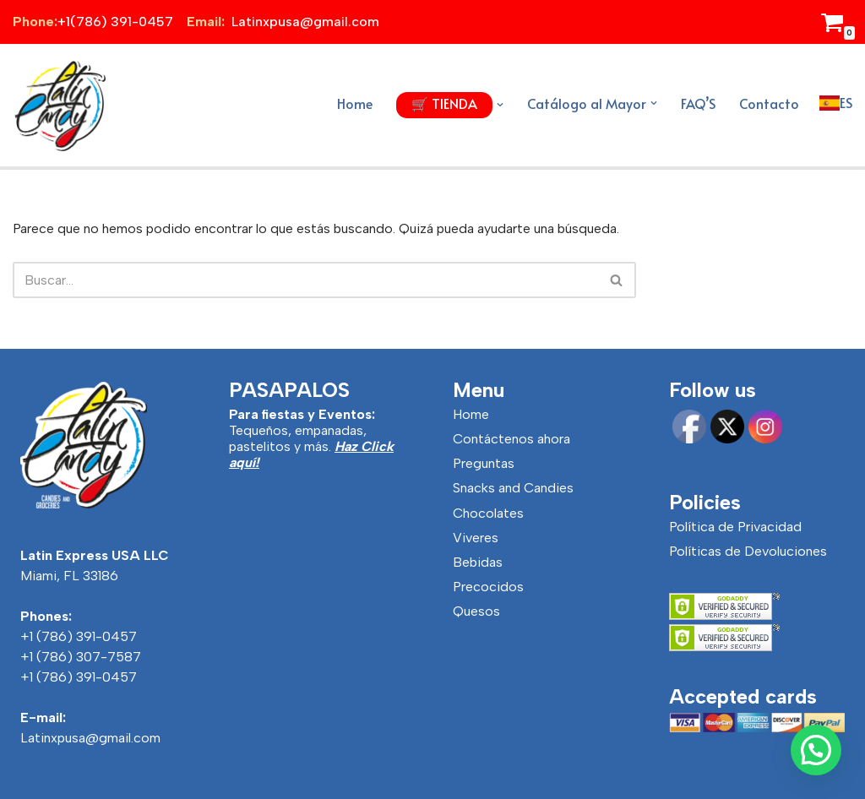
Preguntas (483, 463)
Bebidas (478, 562)
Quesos (476, 611)
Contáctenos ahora (511, 439)
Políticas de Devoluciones (748, 551)
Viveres (475, 538)
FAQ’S (698, 103)
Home (355, 103)
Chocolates (488, 513)
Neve (28, 781)
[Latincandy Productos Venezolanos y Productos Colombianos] (59, 105)
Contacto (769, 103)
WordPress (205, 781)
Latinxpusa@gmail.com (90, 738)
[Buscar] (305, 280)
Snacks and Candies (513, 488)
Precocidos (488, 587)
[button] (500, 104)
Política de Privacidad (735, 527)
